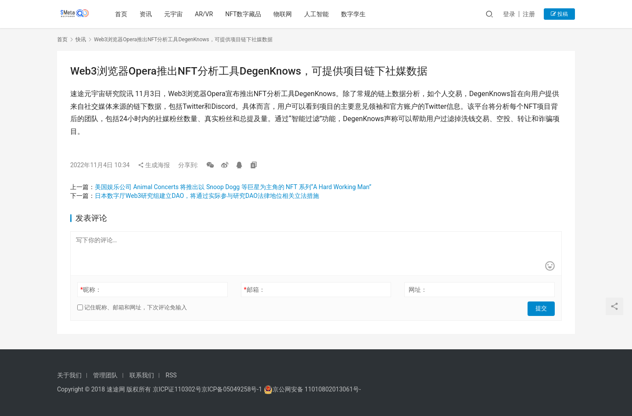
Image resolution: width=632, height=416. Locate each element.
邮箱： (254, 289)
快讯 (80, 39)
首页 (122, 14)
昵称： (90, 289)
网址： (418, 289)
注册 (529, 14)
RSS (170, 375)
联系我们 (141, 375)
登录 (509, 14)
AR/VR (205, 14)
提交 (542, 308)
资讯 (147, 14)
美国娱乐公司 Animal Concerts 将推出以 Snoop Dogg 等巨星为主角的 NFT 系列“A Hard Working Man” (233, 186)
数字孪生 (354, 14)
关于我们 (69, 375)
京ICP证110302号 (177, 389)
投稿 (559, 14)
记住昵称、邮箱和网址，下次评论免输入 (132, 307)
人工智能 (317, 14)
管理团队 (105, 375)
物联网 (284, 14)
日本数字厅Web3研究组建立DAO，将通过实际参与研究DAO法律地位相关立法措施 (207, 195)
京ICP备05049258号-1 (232, 389)
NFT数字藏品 (244, 14)
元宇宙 (174, 14)
